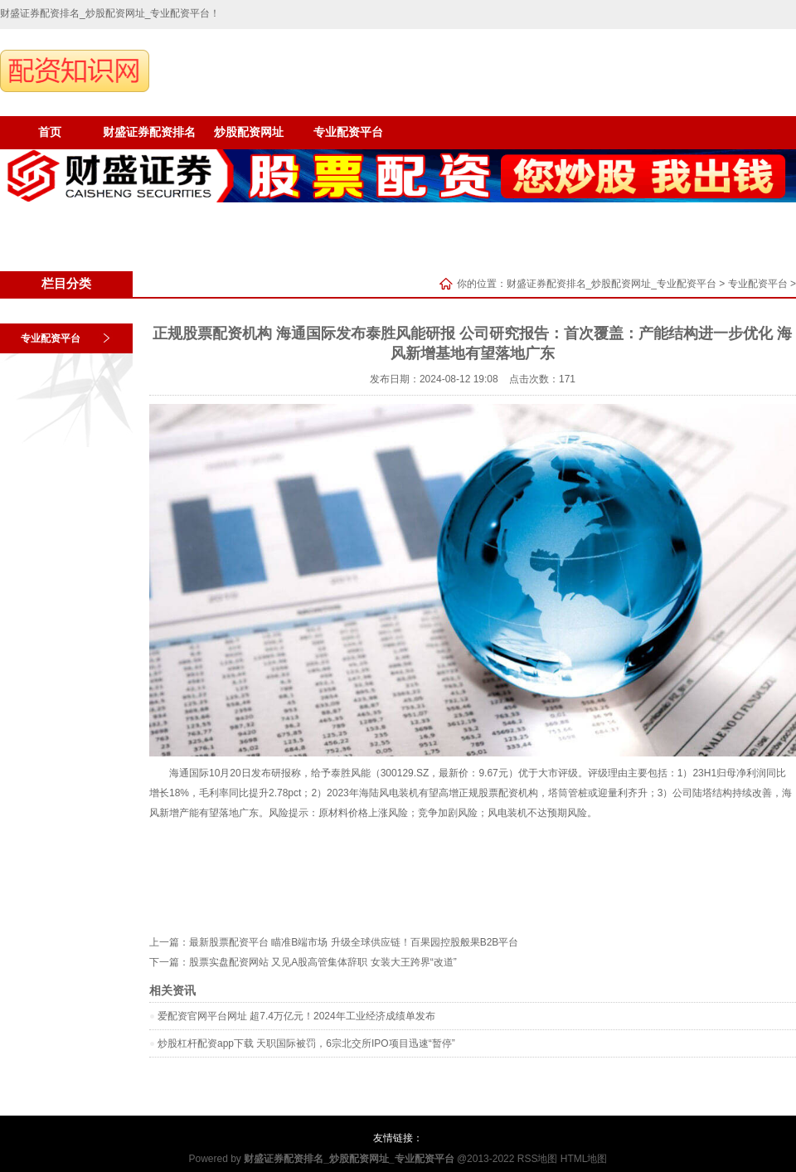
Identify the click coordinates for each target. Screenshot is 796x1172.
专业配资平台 (348, 132)
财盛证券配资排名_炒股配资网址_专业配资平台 (611, 283)
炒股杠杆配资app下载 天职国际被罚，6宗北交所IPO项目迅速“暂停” (306, 1043)
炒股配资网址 (249, 132)
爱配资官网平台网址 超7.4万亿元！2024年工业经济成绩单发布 (296, 1016)
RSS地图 (537, 1159)
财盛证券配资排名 (149, 132)
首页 (49, 132)
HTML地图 (584, 1159)
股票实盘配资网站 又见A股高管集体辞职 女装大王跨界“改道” (323, 962)
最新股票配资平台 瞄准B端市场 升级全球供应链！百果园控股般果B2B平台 (353, 942)
